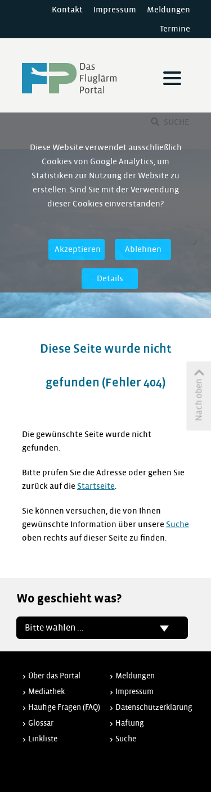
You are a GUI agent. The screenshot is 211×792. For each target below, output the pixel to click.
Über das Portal (54, 676)
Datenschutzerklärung (153, 707)
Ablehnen (143, 249)
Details (110, 278)
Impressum (114, 9)
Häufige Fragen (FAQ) (64, 707)
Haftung (129, 723)
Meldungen (168, 9)
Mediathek (46, 691)
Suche (177, 524)
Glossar (40, 723)
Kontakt (67, 9)
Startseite (96, 486)
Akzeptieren (78, 249)
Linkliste (42, 739)
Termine (175, 28)
